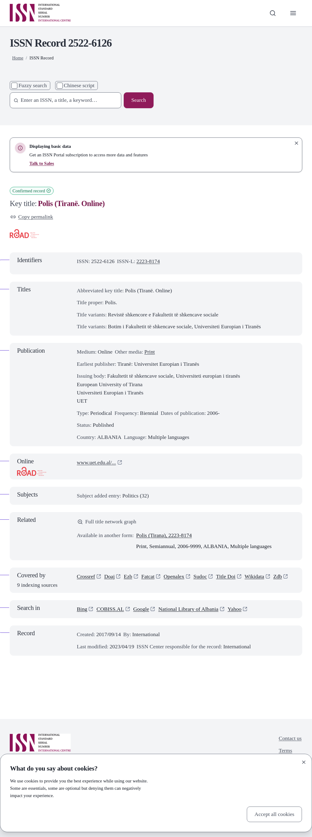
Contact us (290, 738)
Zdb (277, 576)
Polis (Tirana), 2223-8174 (164, 535)
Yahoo (234, 609)
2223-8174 (148, 261)
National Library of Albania (188, 609)
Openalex (174, 576)
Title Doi (226, 576)
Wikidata (254, 576)
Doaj (109, 576)
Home (17, 57)
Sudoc (200, 576)
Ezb (128, 576)
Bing (82, 609)
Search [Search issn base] (138, 100)
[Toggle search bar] (273, 13)
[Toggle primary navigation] (293, 13)
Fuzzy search (33, 85)
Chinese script (79, 85)
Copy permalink (31, 217)
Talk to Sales (41, 163)
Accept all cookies (274, 814)
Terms (285, 750)
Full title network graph (106, 521)
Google (141, 609)
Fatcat (147, 576)
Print (149, 352)
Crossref (86, 576)
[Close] (303, 762)
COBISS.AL (110, 609)
